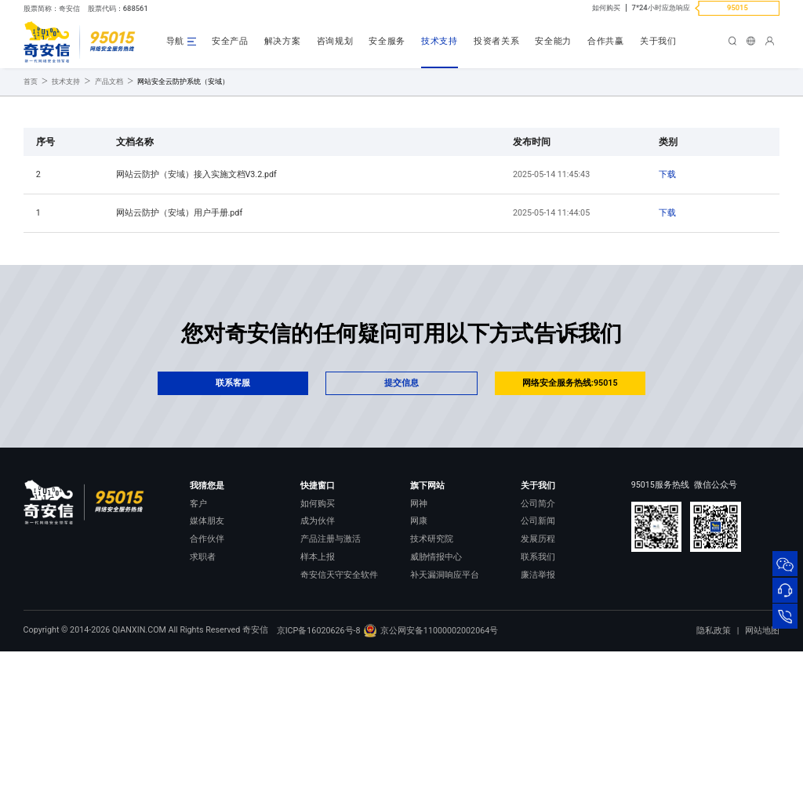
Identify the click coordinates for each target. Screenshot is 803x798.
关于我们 (658, 41)
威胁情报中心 (436, 682)
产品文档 (109, 207)
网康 (418, 646)
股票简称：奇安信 (52, 8)
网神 (418, 629)
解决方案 (282, 41)
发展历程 (538, 664)
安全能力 (553, 41)
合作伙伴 (207, 664)
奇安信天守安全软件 (339, 700)
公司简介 (538, 629)
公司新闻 (538, 646)
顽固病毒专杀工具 (334, 718)
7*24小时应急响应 (661, 7)
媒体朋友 (207, 646)
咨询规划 (335, 41)
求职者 (203, 682)
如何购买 (606, 7)
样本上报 (317, 682)
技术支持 (439, 41)
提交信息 (401, 508)
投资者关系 (496, 41)
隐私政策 (713, 777)
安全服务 (387, 41)
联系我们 (538, 682)
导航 (175, 41)
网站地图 (762, 777)
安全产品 (230, 41)
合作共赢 (605, 41)
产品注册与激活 (330, 664)
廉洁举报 (538, 700)
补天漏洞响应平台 (444, 700)
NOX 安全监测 (436, 718)
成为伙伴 (317, 646)
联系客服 (233, 508)
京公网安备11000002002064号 (430, 776)
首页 (31, 207)
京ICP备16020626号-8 (319, 776)
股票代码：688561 (118, 8)
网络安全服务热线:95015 (570, 508)
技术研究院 (431, 664)
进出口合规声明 (551, 718)
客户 (198, 629)
